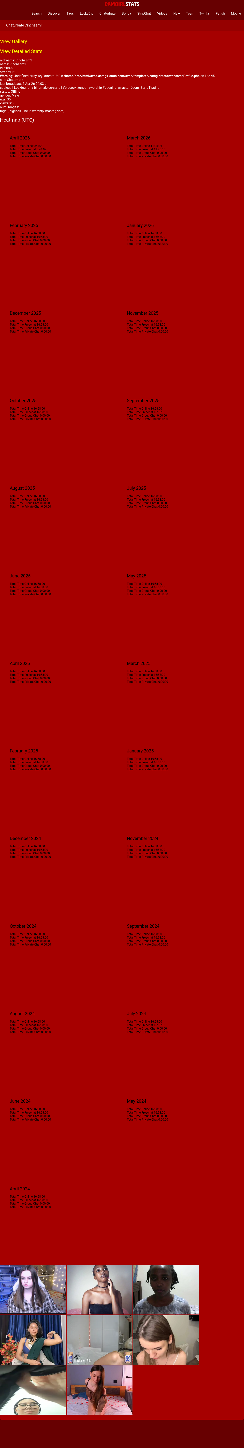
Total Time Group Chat (24, 153)
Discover (54, 13)
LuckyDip (86, 13)
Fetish (220, 13)
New (176, 13)
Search (36, 13)
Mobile (236, 13)
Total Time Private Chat (25, 156)
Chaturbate (107, 13)
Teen (189, 13)
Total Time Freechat (23, 149)
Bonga (126, 13)
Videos (162, 13)
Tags (70, 13)
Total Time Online (21, 146)
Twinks (204, 13)
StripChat (144, 13)
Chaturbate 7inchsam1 (24, 25)
